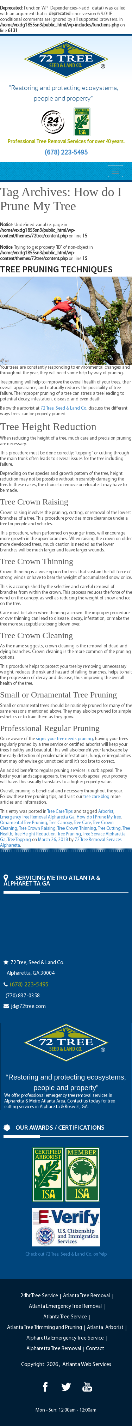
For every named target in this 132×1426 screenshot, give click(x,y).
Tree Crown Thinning (76, 828)
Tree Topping (19, 840)
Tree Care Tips (60, 811)
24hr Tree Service (39, 1296)
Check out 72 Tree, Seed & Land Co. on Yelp (66, 1254)
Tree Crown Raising (37, 828)
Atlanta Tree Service (65, 1317)
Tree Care (82, 823)
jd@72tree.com (28, 1006)
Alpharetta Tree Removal (53, 1349)
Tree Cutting (109, 828)
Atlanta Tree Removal (86, 1296)
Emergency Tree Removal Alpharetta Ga (37, 817)
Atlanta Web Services (86, 1364)
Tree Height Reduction (35, 834)
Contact (95, 1349)
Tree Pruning (69, 834)
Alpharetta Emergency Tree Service (65, 1338)
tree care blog (96, 796)
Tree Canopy (60, 823)
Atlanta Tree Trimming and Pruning (44, 1327)
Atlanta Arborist (105, 1327)
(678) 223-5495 (66, 152)
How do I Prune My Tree (99, 817)
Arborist (105, 811)
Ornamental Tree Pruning (23, 823)
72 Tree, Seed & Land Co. (63, 408)
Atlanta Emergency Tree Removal (65, 1306)
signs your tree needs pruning (64, 739)
